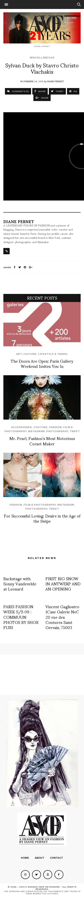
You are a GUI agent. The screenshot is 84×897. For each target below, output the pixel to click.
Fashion (55, 427)
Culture (30, 354)
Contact (56, 857)
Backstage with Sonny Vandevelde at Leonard (19, 583)
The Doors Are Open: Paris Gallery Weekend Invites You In (42, 363)
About (39, 857)
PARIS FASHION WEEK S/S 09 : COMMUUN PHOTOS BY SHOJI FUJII (21, 616)
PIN (73, 91)
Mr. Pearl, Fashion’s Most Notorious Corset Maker (42, 440)
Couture (40, 427)
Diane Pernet (55, 81)
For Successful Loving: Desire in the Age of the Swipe (42, 518)
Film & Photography (40, 504)
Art (19, 354)
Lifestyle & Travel (53, 354)
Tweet (74, 431)
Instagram (36, 431)
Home (25, 857)
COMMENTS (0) (18, 91)
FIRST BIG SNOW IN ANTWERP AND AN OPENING (62, 583)
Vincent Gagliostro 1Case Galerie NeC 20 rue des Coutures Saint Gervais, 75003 (62, 616)
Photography (57, 431)
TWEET (57, 91)
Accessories (21, 427)
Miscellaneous (42, 57)
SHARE (39, 91)
